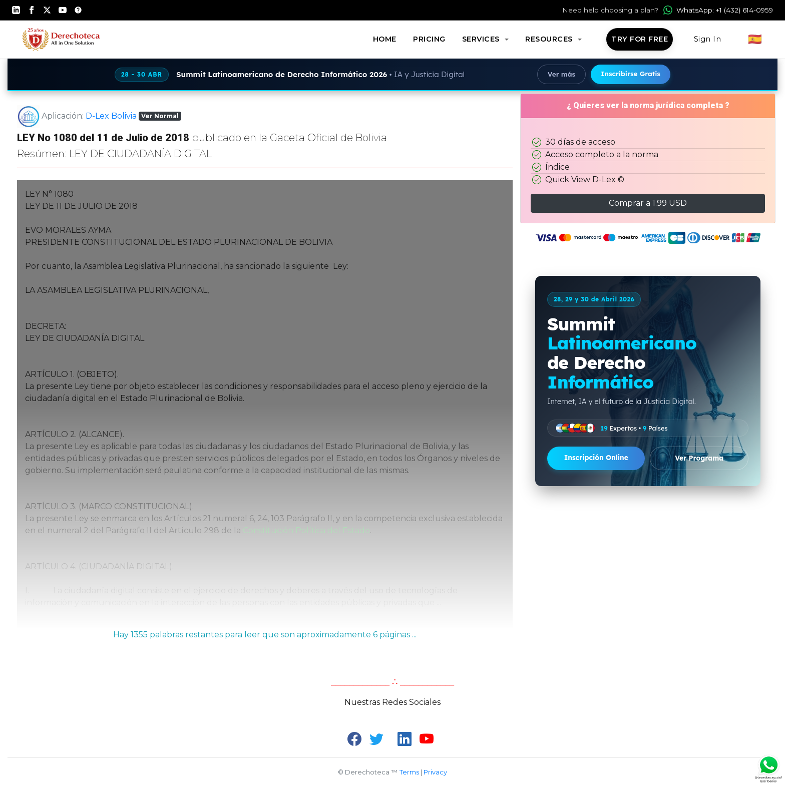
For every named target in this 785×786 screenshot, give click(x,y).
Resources (550, 39)
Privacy (435, 772)
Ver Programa (699, 458)
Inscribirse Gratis (630, 73)
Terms (409, 772)
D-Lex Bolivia (111, 115)
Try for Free (639, 39)
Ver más (561, 74)
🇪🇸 (755, 39)
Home (385, 39)
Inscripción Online (596, 457)
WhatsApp (718, 10)
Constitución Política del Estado (306, 530)
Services (482, 39)
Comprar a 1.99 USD (648, 203)
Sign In (707, 39)
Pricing (429, 39)
